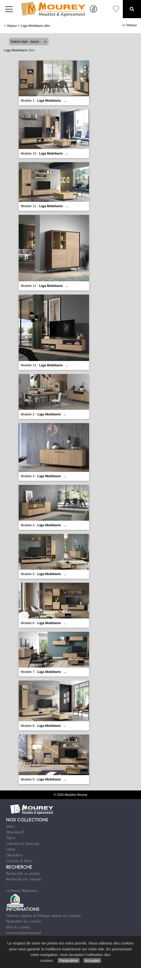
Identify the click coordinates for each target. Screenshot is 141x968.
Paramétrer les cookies (23, 921)
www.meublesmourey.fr (24, 933)
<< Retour (129, 25)
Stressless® (15, 832)
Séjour (12, 26)
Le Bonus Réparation (22, 890)
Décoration (14, 855)
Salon (10, 826)
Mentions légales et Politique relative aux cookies (43, 915)
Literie (10, 849)
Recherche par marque (23, 879)
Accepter (92, 960)
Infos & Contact (18, 927)
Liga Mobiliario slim (35, 26)
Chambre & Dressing (22, 843)
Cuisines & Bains (19, 861)
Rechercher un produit (23, 873)
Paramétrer (68, 960)
